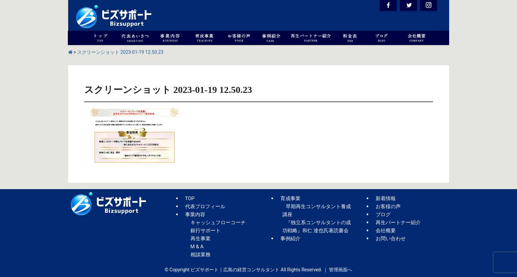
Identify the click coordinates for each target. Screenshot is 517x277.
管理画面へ (340, 269)
